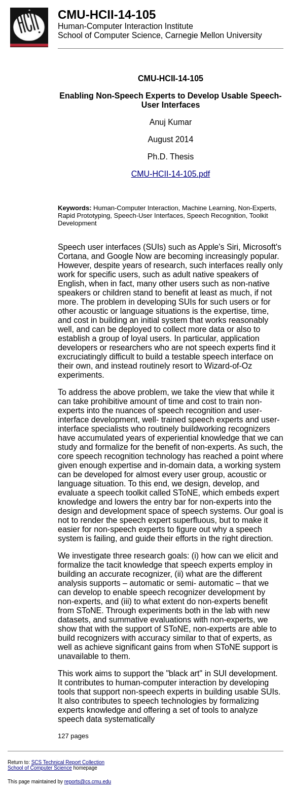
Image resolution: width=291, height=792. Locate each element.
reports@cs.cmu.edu (87, 781)
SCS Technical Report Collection (67, 762)
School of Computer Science (40, 768)
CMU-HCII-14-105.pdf (170, 174)
